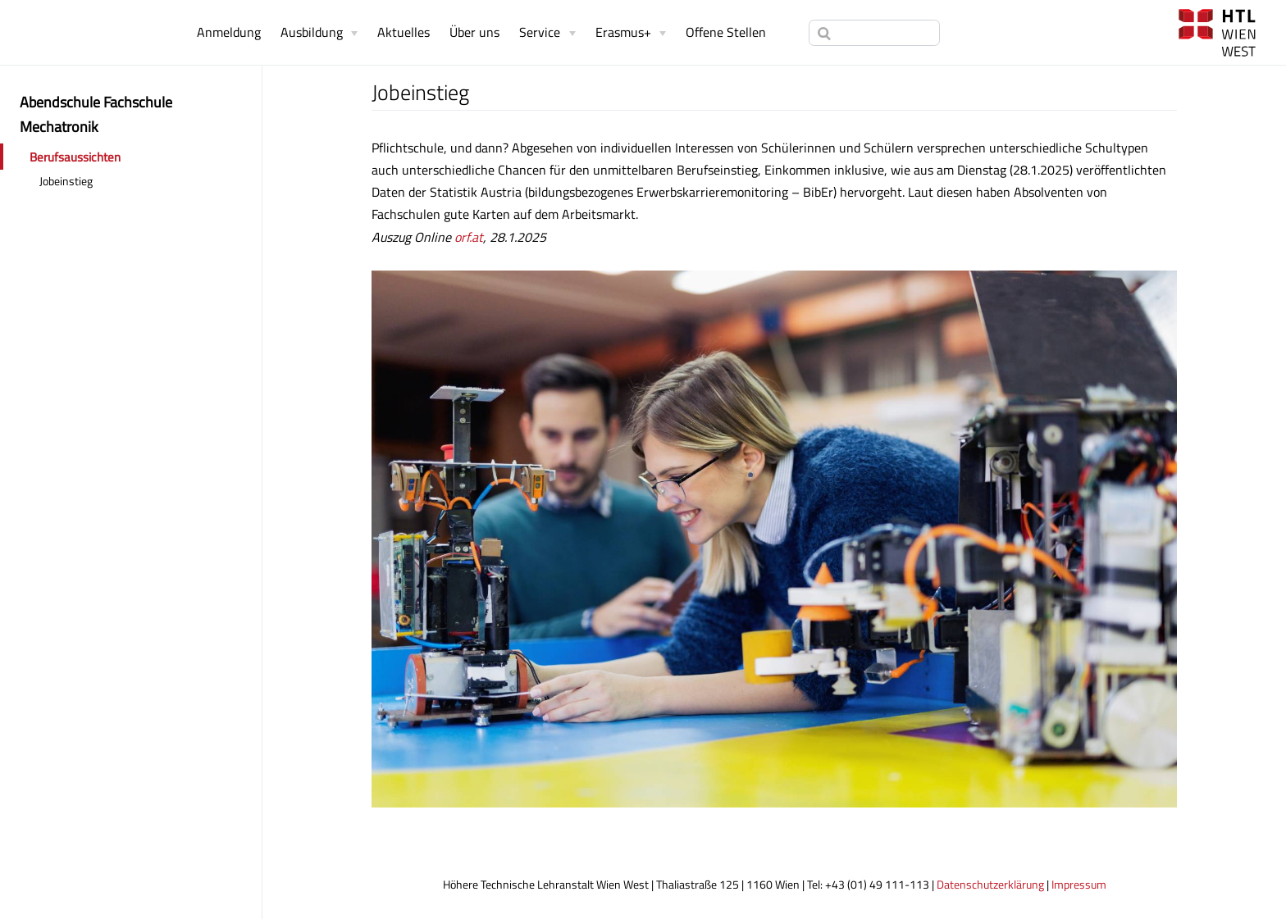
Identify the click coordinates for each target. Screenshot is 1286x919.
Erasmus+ (623, 32)
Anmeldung (229, 32)
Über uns (474, 32)
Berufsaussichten (75, 157)
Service (539, 32)
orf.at (468, 237)
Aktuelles (403, 32)
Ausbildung (311, 32)
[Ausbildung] (319, 32)
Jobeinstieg (66, 181)
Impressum (1078, 884)
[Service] (547, 32)
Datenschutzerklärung (990, 884)
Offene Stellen (726, 32)
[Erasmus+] (630, 32)
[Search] (874, 33)
